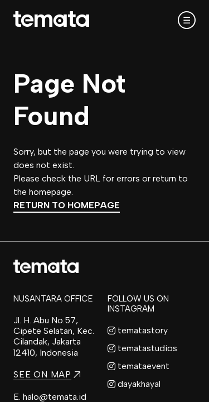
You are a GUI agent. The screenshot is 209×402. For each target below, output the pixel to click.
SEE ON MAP (46, 374)
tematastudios (142, 348)
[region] (104, 201)
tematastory (138, 330)
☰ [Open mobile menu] (187, 20)
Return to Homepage (66, 205)
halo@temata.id (54, 396)
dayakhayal (134, 384)
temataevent (138, 366)
